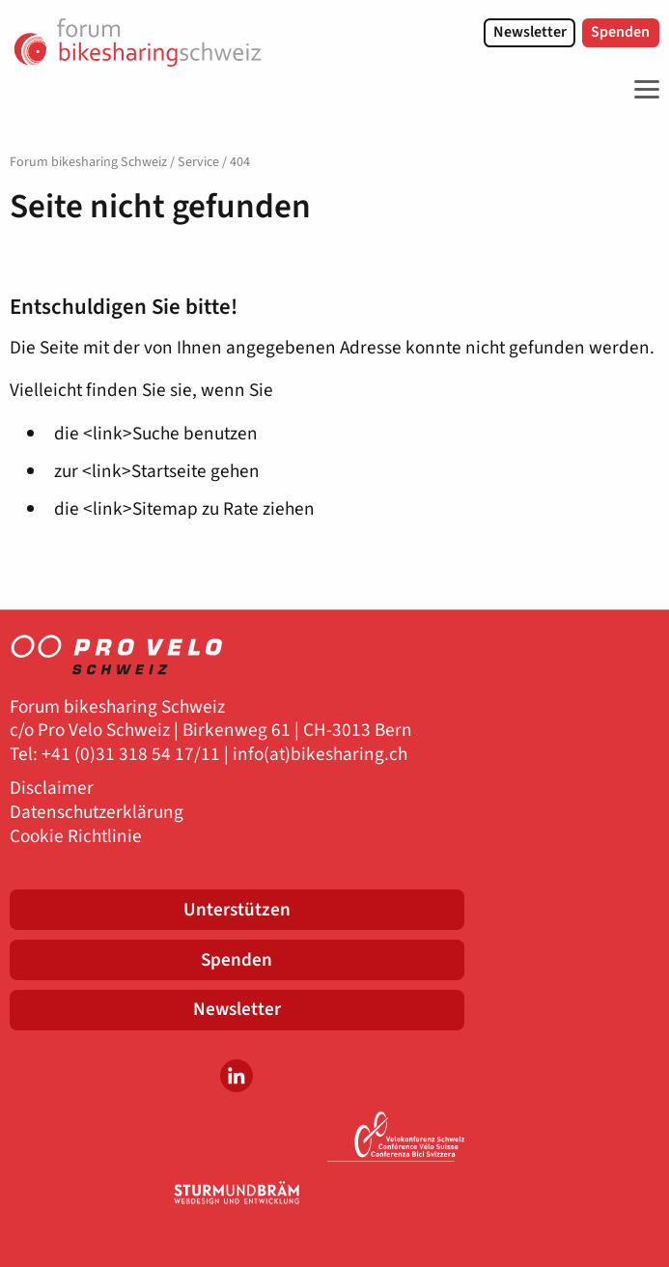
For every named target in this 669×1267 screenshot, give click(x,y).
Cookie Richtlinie (76, 837)
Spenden (620, 31)
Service (198, 162)
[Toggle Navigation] (642, 89)
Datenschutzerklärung (96, 813)
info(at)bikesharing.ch (320, 755)
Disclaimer (52, 788)
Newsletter (530, 31)
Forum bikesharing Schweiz (88, 162)
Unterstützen (237, 909)
